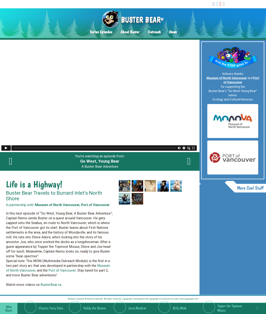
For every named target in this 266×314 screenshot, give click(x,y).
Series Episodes (101, 32)
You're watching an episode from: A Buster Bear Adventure (100, 161)
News (173, 32)
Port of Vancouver (62, 270)
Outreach (154, 32)
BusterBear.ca (51, 285)
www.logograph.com (188, 299)
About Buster (130, 32)
